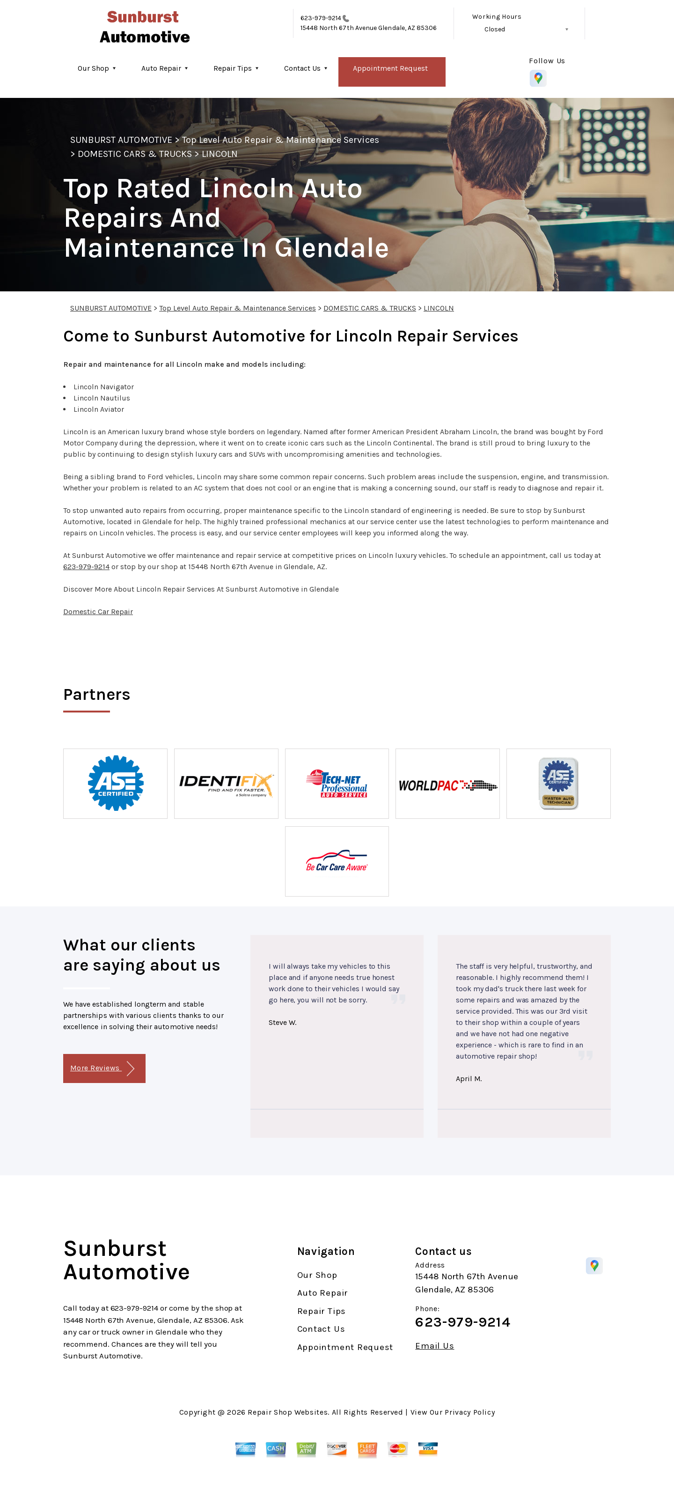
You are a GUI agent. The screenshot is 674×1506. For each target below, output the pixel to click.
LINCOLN (220, 153)
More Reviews (102, 1068)
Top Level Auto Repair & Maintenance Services (280, 139)
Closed (494, 29)
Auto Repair (161, 68)
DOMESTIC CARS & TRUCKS (135, 153)
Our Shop (93, 68)
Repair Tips (232, 68)
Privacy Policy (470, 1412)
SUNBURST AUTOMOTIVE (121, 139)
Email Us (434, 1346)
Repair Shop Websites (288, 1412)
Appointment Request (390, 68)
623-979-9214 (321, 18)
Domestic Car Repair (98, 611)
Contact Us (302, 68)
